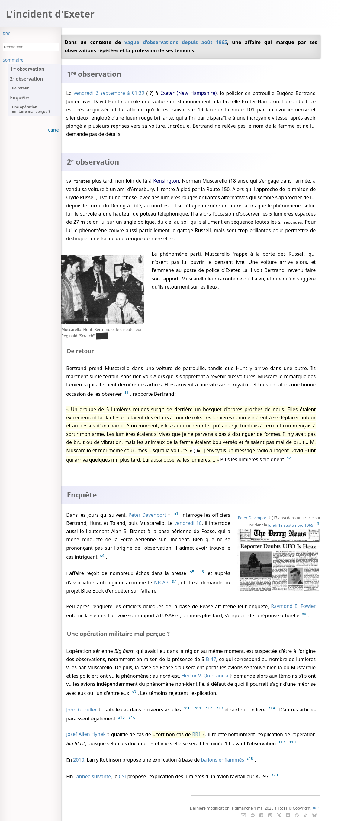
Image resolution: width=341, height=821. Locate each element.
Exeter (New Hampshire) (188, 93)
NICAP (161, 582)
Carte (53, 130)
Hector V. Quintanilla (205, 675)
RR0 (7, 34)
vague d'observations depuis (162, 42)
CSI (122, 776)
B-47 (211, 659)
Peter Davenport (253, 517)
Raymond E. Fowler (293, 606)
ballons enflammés (222, 760)
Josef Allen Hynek (86, 734)
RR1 (196, 734)
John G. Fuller (81, 709)
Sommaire (13, 60)
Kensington (166, 180)
